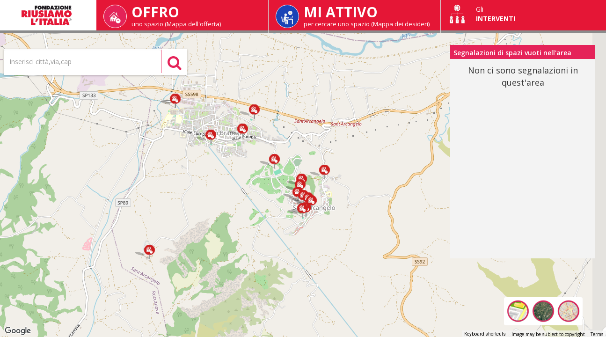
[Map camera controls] (592, 282)
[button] (175, 101)
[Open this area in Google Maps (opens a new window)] (17, 331)
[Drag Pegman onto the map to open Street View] (592, 316)
